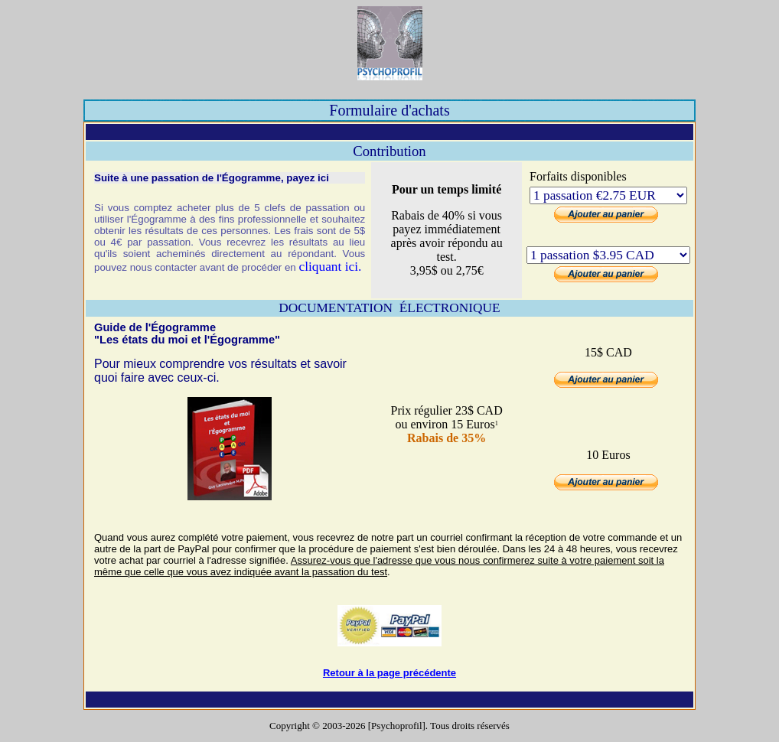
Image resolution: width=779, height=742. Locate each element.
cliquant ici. (329, 266)
